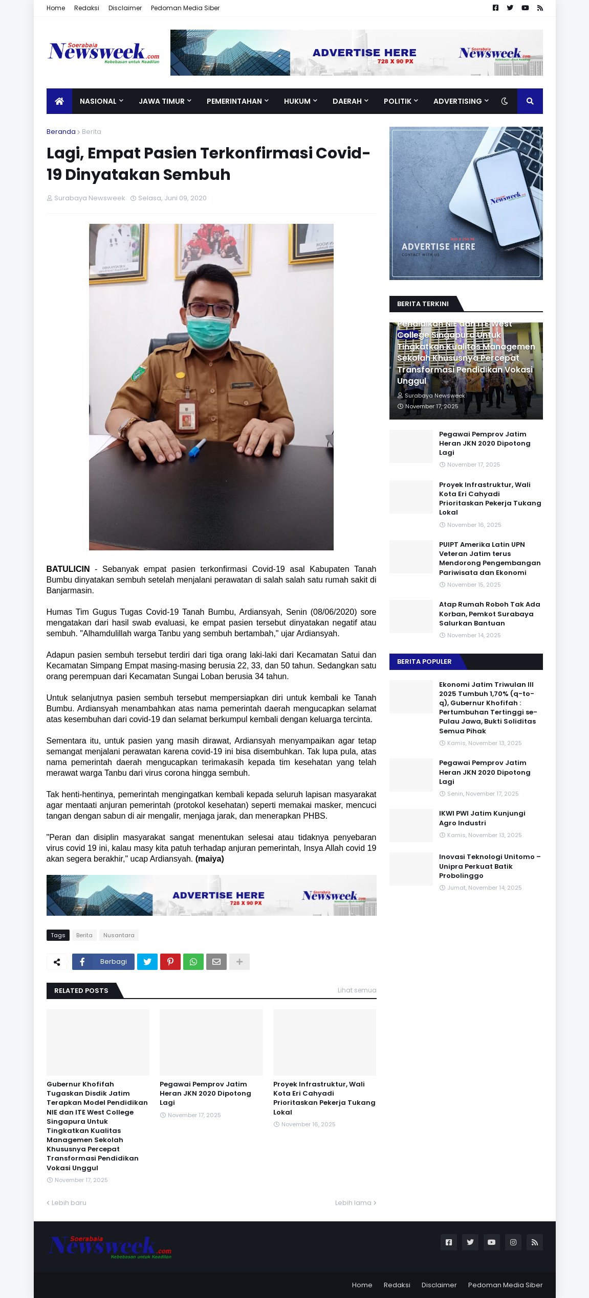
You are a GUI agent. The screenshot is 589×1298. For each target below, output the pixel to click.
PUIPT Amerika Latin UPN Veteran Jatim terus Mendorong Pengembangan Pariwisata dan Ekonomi (490, 558)
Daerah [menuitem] (347, 101)
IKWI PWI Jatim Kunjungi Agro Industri (482, 818)
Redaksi (86, 8)
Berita (91, 131)
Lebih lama (353, 1203)
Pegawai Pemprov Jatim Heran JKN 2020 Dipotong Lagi (205, 1093)
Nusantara (119, 935)
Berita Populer (424, 661)
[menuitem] (59, 101)
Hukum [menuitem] (297, 101)
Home (56, 8)
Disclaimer (125, 8)
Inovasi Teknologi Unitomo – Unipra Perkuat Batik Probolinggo (490, 866)
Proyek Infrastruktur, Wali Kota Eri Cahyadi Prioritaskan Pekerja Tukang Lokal (324, 1098)
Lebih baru (69, 1203)
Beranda (61, 131)
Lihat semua (357, 990)
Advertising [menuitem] (457, 101)
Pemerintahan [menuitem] (234, 101)
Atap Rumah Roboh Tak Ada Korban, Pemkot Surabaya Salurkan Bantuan (489, 614)
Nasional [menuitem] (98, 101)
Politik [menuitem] (397, 101)
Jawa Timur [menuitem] (162, 101)
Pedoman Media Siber (185, 8)
